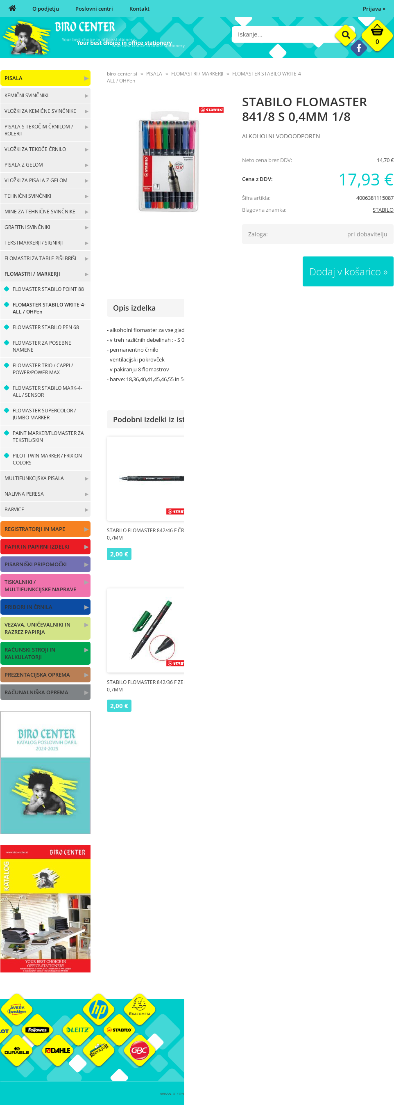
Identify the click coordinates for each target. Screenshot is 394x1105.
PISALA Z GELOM (24, 164)
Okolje (336, 1035)
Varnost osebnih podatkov (295, 1059)
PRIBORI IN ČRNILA (28, 607)
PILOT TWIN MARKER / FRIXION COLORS (47, 459)
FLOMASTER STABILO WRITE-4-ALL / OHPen (49, 308)
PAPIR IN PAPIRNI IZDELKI (37, 546)
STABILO (383, 209)
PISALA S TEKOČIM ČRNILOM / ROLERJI (39, 130)
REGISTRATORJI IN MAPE (35, 529)
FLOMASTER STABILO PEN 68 (46, 327)
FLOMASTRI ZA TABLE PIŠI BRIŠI (40, 258)
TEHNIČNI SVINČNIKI (28, 195)
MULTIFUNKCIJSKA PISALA (34, 478)
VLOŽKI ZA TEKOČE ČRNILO (35, 149)
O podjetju (45, 8)
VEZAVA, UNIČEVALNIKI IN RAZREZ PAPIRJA (37, 628)
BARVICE (14, 509)
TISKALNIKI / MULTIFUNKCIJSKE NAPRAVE (40, 585)
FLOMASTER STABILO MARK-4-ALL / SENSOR (47, 391)
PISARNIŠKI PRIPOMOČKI (36, 564)
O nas (204, 1035)
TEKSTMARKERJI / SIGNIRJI (34, 242)
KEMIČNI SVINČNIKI (26, 95)
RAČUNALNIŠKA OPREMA (36, 692)
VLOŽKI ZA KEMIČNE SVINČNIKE (40, 111)
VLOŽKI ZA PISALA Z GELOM (36, 180)
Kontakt (139, 8)
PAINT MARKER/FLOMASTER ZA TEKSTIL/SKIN (48, 437)
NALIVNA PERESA (24, 493)
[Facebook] (358, 48)
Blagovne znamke (349, 1047)
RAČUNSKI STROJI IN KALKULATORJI (30, 653)
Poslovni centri (94, 8)
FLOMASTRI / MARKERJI (32, 273)
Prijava (374, 8)
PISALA (14, 78)
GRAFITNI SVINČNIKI (27, 227)
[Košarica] (377, 37)
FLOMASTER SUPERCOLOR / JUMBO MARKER (44, 414)
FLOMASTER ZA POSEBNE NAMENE (42, 346)
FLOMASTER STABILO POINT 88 (48, 289)
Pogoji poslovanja (284, 1047)
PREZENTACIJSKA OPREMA (37, 674)
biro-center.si (122, 73)
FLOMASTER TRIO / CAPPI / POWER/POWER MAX (43, 369)
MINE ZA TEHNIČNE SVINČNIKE (40, 211)
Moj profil (274, 1035)
